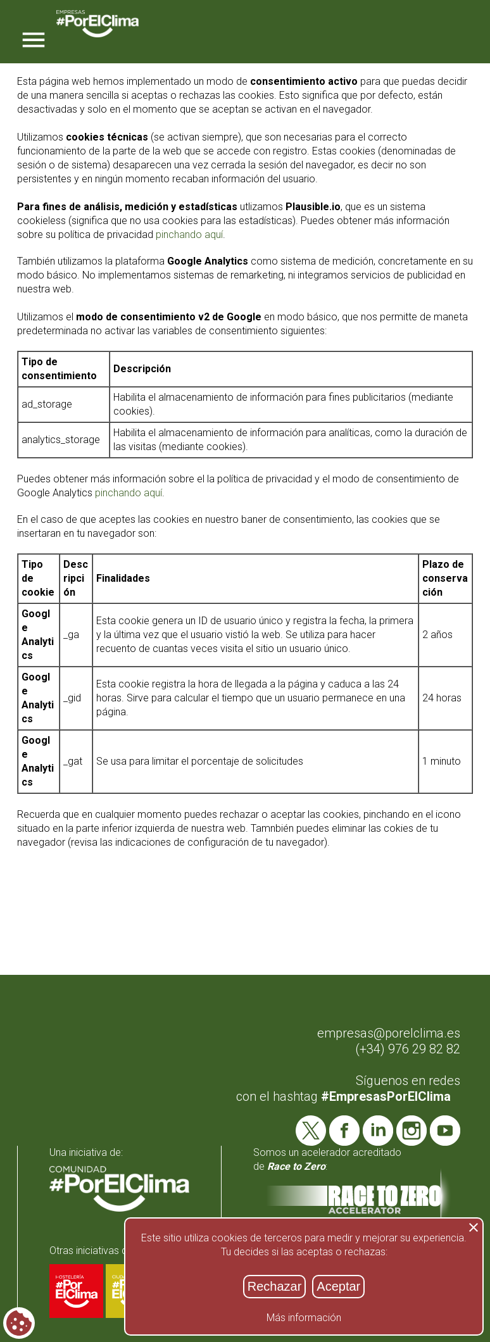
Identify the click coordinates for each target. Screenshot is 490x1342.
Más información (304, 1318)
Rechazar (275, 1286)
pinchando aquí (189, 235)
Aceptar (338, 1286)
